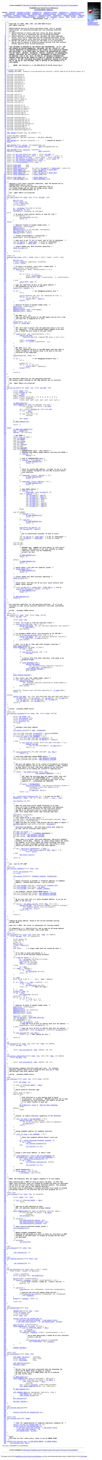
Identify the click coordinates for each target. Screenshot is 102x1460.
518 (5, 816)
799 (5, 1248)
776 (5, 1212)
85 (5, 151)
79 (5, 142)
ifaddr (21, 391)
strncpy (16, 991)
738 (5, 1154)
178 (5, 294)
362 (5, 577)
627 (5, 984)
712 (5, 1114)
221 (5, 360)
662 (5, 1037)
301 (5, 483)
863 (5, 1346)
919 (5, 1432)
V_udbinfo (36, 1220)
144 (5, 242)
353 (5, 563)
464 (5, 733)
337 (5, 538)
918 (5, 1431)
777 (5, 1214)
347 (5, 554)
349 (5, 557)
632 (5, 991)
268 (5, 432)
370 (5, 589)
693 (5, 1085)
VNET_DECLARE (11, 150)
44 (5, 88)
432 (5, 684)
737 (5, 1153)
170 (5, 282)
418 (5, 663)
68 (5, 125)
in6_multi (25, 1357)
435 (5, 689)
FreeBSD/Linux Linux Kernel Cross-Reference (28, 1456)
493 (5, 778)
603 (5, 947)
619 (5, 971)
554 (5, 872)
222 (5, 362)
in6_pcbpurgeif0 (25, 1220)
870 (5, 1357)
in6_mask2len (30, 819)
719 (5, 1125)
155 (5, 259)
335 (5, 535)
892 (5, 1391)
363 (5, 578)
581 (5, 913)
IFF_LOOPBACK (34, 736)
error (18, 723)
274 (5, 441)
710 (5, 1111)
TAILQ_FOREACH (18, 405)
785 (5, 1226)
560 (5, 881)
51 (5, 99)
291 (5, 468)
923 (5, 1438)
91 (5, 160)
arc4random (36, 276)
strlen (26, 211)
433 (5, 686)
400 (5, 635)
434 (5, 687)
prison (21, 202)
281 (5, 452)
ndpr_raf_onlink (22, 832)
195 (5, 320)
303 (5, 486)
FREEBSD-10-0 (36, 14)
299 (5, 480)
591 (5, 928)
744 (5, 1163)
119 (5, 203)
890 (5, 1388)
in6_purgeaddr (25, 1216)
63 (5, 117)
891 (5, 1389)
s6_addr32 (36, 733)
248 (5, 402)
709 (5, 1110)
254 (5, 411)
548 (5, 862)
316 (5, 506)
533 (5, 839)
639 (5, 1002)
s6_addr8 (20, 1019)
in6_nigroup (11, 1044)
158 (5, 263)
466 (5, 736)
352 (5, 561)
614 (5, 964)
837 (5, 1306)
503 (5, 793)
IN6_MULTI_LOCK (18, 1365)
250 (5, 405)
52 (5, 100)
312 (5, 500)
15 (5, 44)
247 (5, 400)
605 (5, 950)
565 (5, 888)
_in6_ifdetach (12, 1194)
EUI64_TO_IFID (18, 168)
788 (5, 1231)
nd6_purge (23, 1242)
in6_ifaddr (23, 716)
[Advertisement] (94, 60)
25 (5, 59)
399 (5, 633)
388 (5, 617)
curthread (20, 208)
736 (5, 1151)
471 (5, 744)
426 (5, 675)
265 (5, 428)
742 (5, 1160)
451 (5, 713)
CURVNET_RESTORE (19, 1348)
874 (5, 1363)
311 (5, 498)
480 (5, 758)
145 (5, 243)
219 (5, 357)
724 (5, 1133)
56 (5, 107)
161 (5, 268)
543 (5, 855)
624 (5, 979)
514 (5, 810)
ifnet (34, 154)
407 (5, 646)
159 (5, 265)
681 (5, 1067)
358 (5, 570)
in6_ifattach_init (13, 1418)
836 (5, 1305)
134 (5, 226)
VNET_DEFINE (11, 133)
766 (5, 1197)
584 (5, 918)
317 (5, 507)
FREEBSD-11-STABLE (77, 12)
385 (5, 612)
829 (5, 1294)
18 (5, 48)
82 (5, 147)
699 (5, 1094)
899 (5, 1401)
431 (5, 683)
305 (5, 489)
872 (5, 1360)
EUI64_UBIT (17, 167)
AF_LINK (47, 406)
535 (5, 842)
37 (5, 77)
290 (5, 466)
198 (5, 325)
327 (5, 523)
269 (5, 434)
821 (5, 1282)
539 (5, 848)
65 (5, 120)
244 (5, 395)
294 (5, 472)
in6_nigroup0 (11, 934)
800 (5, 1249)
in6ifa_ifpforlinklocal (26, 796)
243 (5, 394)
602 (5, 945)
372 (5, 592)
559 (5, 879)
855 (5, 1334)
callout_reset (18, 1318)
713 (5, 1116)
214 (5, 349)
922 (5, 1437)
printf (22, 296)
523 (5, 824)
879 (5, 1371)
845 (5, 1318)
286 (5, 460)
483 (5, 762)
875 (5, 1365)
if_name (25, 627)
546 (5, 859)
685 (5, 1073)
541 (5, 852)
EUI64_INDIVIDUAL (19, 171)
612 (5, 961)
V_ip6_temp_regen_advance (25, 1322)
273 (5, 440)
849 (5, 1325)
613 (5, 962)
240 (5, 389)
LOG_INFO (29, 335)
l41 (48, 17)
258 (5, 417)
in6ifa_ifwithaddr (30, 1140)
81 (5, 145)
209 (5, 342)
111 (5, 191)
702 (5, 1099)
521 (5, 821)
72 (5, 131)
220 (5, 359)
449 (5, 710)
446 (5, 706)
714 (5, 1117)
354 (5, 564)
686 (5, 1074)
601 (5, 944)
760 (5, 1188)
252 (5, 408)
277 (5, 446)
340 (5, 543)
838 (5, 1308)
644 (5, 1010)
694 (5, 1087)
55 (5, 105)
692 (5, 1083)
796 (5, 1243)
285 (5, 458)
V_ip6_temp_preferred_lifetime (28, 1320)
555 (5, 873)
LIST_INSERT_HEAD (26, 1386)
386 (5, 613)
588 (5, 924)
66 (5, 122)
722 (5, 1130)
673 (5, 1054)
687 (5, 1076)
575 (5, 904)
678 (5, 1062)
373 (5, 594)
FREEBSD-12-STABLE (50, 12)
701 (5, 1097)
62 (5, 116)
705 (5, 1103)
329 (5, 526)
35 (5, 74)
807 (5, 1260)
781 (5, 1220)
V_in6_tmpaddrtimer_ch (21, 147)
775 (5, 1211)
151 (5, 253)
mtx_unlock (23, 217)
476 (5, 752)
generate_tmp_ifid (22, 156)
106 (5, 183)
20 (5, 51)
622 (5, 976)
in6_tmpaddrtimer (13, 1308)
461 (5, 729)
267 (5, 431)
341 (5, 544)
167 (5, 277)
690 (5, 1080)
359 (5, 572)
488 (5, 770)
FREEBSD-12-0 (63, 12)
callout (24, 145)
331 (5, 529)
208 (5, 340)
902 (5, 1406)
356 (5, 567)
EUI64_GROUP (17, 170)
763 (5, 1193)
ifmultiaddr (23, 1360)
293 (5, 471)
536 (5, 844)
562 (5, 884)
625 (5, 981)
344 (5, 549)
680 (5, 1065)
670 (5, 1050)
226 (5, 368)
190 (5, 312)
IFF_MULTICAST (35, 1119)
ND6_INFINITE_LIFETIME (47, 758)
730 (5, 1142)
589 (5, 925)
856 (5, 1335)
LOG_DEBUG (29, 626)
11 (5, 38)
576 (5, 905)
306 (5, 491)
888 (5, 1385)
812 (5, 1268)
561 (5, 882)
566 (5, 890)
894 (5, 1394)
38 (5, 79)
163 (5, 271)
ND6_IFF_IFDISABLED (44, 1156)
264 (5, 426)
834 (5, 1302)
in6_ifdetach (11, 1248)
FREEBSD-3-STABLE (29, 17)
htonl (47, 733)
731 (5, 1143)
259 (5, 418)
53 (5, 102)
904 (5, 1409)
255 (5, 412)
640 (5, 1004)
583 (5, 916)
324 (5, 518)
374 (5, 595)
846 (5, 1320)
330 (5, 527)
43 (5, 87)
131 (5, 222)
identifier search (36, 5)
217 (5, 354)
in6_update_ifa (29, 772)
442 (5, 699)
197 (5, 323)
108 (5, 186)
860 (5, 1342)
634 (5, 994)
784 (5, 1225)
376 (5, 598)
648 (5, 1016)
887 (5, 1383)
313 (5, 501)
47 (5, 93)
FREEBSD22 (41, 17)
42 (5, 85)
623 (5, 977)
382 (5, 607)
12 (5, 39)
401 (5, 637)
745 (5, 1165)
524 (5, 825)
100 (5, 174)
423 (5, 670)
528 (5, 832)
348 (5, 555)
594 (5, 933)
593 (5, 931)
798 (5, 1246)
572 (5, 899)
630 (5, 988)
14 (5, 42)
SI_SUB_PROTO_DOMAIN (35, 1441)
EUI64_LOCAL (17, 173)
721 (5, 1128)
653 (5, 1024)
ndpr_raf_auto (21, 833)
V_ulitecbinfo (38, 1222)
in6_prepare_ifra (19, 730)
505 (5, 796)
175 (5, 289)
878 (5, 1369)
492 (5, 776)
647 (5, 1014)
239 (5, 388)
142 (5, 239)
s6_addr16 (20, 1017)
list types (64, 5)
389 (5, 618)
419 (5, 664)
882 (5, 1375)
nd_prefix (22, 721)
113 (5, 194)
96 (5, 168)
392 (5, 623)
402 (5, 638)
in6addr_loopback (39, 876)
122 (5, 208)
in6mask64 (41, 730)
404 (5, 641)
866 (5, 1351)
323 (5, 517)
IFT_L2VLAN (21, 441)
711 (5, 1113)
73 (5, 133)
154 (5, 257)
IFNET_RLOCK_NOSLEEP (20, 646)
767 (5, 1199)
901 (5, 1404)
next (31, 1197)
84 (5, 150)
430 (5, 681)
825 (5, 1288)
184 (5, 303)
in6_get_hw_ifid (13, 388)
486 (5, 767)
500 (5, 789)
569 (5, 895)
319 (5, 511)
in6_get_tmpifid (13, 1269)
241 (5, 391)
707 (5, 1107)
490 (5, 773)
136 (5, 229)
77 (5, 139)
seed (22, 262)
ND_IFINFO (23, 1105)
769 (5, 1202)
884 (5, 1378)
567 (5, 891)
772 (5, 1206)
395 (5, 627)
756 (5, 1182)
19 (5, 50)
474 (5, 749)
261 (5, 421)
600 (5, 942)
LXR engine (83, 1456)
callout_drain (18, 1412)
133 (5, 225)
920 (5, 1434)
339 (5, 541)
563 (5, 885)
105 (5, 182)
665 (5, 1042)
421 (5, 667)
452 (5, 715)
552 (5, 868)
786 (5, 1228)
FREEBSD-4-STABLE (14, 17)
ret (62, 257)
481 (5, 759)
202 (5, 331)
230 (5, 374)
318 (5, 509)
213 (5, 348)
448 (5, 709)
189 (5, 311)
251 (5, 406)
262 (5, 423)
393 (5, 624)
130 (5, 220)
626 (5, 982)
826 (5, 1289)
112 (5, 193)
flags (34, 1105)
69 (5, 127)
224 (5, 365)
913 (5, 1423)
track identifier (73, 5)
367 (5, 584)
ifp (30, 197)
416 (5, 660)
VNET (40, 147)
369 (5, 587)
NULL (29, 411)
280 (5, 451)
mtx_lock (16, 210)
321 (5, 514)
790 (5, 1234)
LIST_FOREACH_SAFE (20, 1392)
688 (5, 1077)
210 (5, 343)
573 (5, 901)
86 (5, 153)
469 (5, 741)
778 (5, 1216)
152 (5, 254)
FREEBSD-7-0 (32, 15)
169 (5, 280)
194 (5, 319)
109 (5, 188)
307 (5, 492)
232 (5, 377)
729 (5, 1140)
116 (5, 199)
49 (5, 96)
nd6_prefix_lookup (28, 848)
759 (5, 1186)
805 (5, 1257)
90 (5, 159)
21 (5, 53)
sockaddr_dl (23, 392)
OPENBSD (54, 17)
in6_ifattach (11, 1079)
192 (5, 316)
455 (5, 719)
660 (5, 1034)
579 (5, 910)
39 (5, 81)
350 (5, 558)
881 (5, 1374)
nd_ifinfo (22, 1275)
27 (5, 62)
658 (5, 1031)
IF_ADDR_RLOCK (18, 403)
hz (39, 1322)
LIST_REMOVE (24, 1394)
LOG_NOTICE (36, 785)
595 (5, 934)
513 (5, 809)
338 (5, 540)
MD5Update (16, 229)
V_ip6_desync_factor (49, 1320)
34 (5, 73)
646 (5, 1013)
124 (5, 211)
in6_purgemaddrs (22, 162)
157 (5, 262)
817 (5, 1275)
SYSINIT (9, 1441)
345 (5, 551)
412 (5, 653)
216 (5, 352)
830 (5, 1295)
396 (5, 629)
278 (5, 448)
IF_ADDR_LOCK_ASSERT (20, 429)
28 (5, 64)
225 (5, 366)
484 (5, 764)
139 (5, 234)
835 (5, 1303)
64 (5, 119)
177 (5, 292)
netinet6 (40, 10)
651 (5, 1020)
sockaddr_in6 (52, 885)
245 (5, 397)
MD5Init (16, 228)
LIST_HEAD (16, 1357)
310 (5, 497)
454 (5, 718)
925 (5, 1441)
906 (5, 1412)
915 (5, 1426)
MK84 (67, 17)
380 (5, 604)
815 (5, 1272)
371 (5, 590)
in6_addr (48, 154)
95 (5, 167)
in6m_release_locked (27, 1395)
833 (5, 1300)
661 (5, 1036)
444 (5, 703)
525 (5, 827)
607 (5, 953)
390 (5, 620)
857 (5, 1337)
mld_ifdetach (18, 1398)
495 (5, 781)
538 (5, 847)
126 (5, 214)
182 (5, 300)
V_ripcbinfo (17, 151)
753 (5, 1177)
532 (5, 838)
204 (5, 334)
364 (5, 580)
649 (5, 1017)
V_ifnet (32, 647)
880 (5, 1372)
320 (5, 512)
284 (5, 457)
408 (5, 647)
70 (5, 128)
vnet (30, 1311)
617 (5, 968)
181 (5, 299)
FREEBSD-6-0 (57, 15)
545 (5, 858)
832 (5, 1298)
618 (5, 970)
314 (5, 503)
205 (5, 335)
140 (5, 236)
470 (5, 742)
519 (5, 818)
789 (5, 1232)
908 (5, 1415)
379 (5, 603)
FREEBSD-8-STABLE (74, 14)
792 (5, 1237)
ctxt (21, 200)
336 (5, 537)
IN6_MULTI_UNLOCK (19, 1401)
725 (5, 1134)
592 (5, 930)
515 (5, 812)
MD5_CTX (16, 200)
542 (5, 853)
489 (5, 772)
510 (5, 804)
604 (5, 948)
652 (5, 1022)
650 (5, 1019)
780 (5, 1219)
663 (5, 1039)
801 (5, 1251)
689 (5, 1079)
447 (5, 707)
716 (5, 1120)
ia (29, 716)
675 (5, 1057)
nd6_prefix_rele (25, 855)
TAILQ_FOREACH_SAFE (20, 1211)
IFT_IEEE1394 (22, 448)
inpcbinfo (26, 150)
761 (5, 1189)
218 (5, 355)
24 (5, 57)
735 (5, 1150)
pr (26, 202)
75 (5, 136)
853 (5, 1331)
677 (5, 1060)
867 (5, 1352)
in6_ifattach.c (48, 10)
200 (5, 328)
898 (5, 1400)
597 (5, 938)
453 (5, 716)
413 (5, 655)
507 (5, 799)
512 (5, 807)
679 (5, 1064)
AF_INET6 (41, 887)
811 (5, 1266)
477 (5, 753)
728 (5, 1139)
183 (5, 302)
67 (5, 124)
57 (5, 108)
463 (5, 732)
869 (5, 1355)
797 (5, 1245)
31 (5, 68)
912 (5, 1421)
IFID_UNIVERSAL (18, 179)
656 (5, 1028)
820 (5, 1280)
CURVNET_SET (17, 1311)
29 (5, 65)
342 (5, 546)
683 (5, 1070)
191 (5, 314)
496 (5, 782)
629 (5, 987)
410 (5, 650)
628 (5, 985)
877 (5, 1368)
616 (5, 967)
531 (5, 836)
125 (5, 213)
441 (5, 698)
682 (5, 1068)
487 (5, 769)
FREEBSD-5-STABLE (70, 15)
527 (5, 830)
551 (5, 867)
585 (5, 919)
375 (5, 597)
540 (5, 850)
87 (5, 154)
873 (5, 1361)
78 (5, 140)
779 (5, 1217)
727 (5, 1137)
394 (5, 626)
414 (5, 656)
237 (5, 385)
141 (5, 237)
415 (5, 658)
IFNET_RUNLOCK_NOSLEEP (34, 669)
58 (5, 110)
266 (5, 429)
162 (5, 269)
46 (5, 91)
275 (5, 443)
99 (5, 173)
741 (5, 1159)
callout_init (18, 1424)
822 (5, 1283)
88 (5, 156)
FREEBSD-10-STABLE (23, 14)
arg (26, 1308)
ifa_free (16, 801)
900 (5, 1403)
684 (5, 1071)
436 (5, 690)
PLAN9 (73, 17)
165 (5, 274)
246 (5, 398)
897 (5, 1398)
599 (5, 941)
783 (5, 1223)
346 (5, 552)
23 (5, 56)
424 (5, 672)
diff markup (26, 5)
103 (5, 179)
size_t (15, 395)
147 (5, 246)
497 (5, 784)
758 (5, 1185)
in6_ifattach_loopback (24, 160)
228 (5, 371)
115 (5, 197)
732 (5, 1145)
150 (5, 251)
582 (5, 915)
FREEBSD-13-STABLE (24, 12)
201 (5, 329)
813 (5, 1269)
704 (5, 1102)
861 (5, 1343)
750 (5, 1173)
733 (5, 1146)
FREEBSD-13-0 (37, 12)
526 (5, 829)
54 (5, 104)
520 (5, 819)
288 (5, 463)
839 (5, 1309)
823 (5, 1285)
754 (5, 1179)
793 (5, 1239)
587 (5, 922)
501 (5, 790)
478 (5, 755)
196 (5, 322)
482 (5, 761)
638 (5, 1001)
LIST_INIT (16, 1363)
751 (5, 1174)
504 (5, 795)
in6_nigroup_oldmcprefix (16, 1056)
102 (5, 177)
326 (5, 521)
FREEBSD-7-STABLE (19, 15)
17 (5, 47)
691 (5, 1082)
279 (5, 449)
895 (5, 1395)
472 (5, 746)
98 (5, 171)
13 (5, 41)
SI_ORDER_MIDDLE (51, 1441)
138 (5, 233)
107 (5, 185)
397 (5, 630)
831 (5, 1297)
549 (5, 864)
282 (5, 454)
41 (5, 84)
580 (5, 911)
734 (5, 1148)
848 (5, 1323)
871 (5, 1358)
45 (5, 90)
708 (5, 1108)
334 (5, 534)
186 (5, 306)
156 (5, 260)
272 (5, 438)
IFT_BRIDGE (21, 438)
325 (5, 520)
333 (5, 532)
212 (5, 346)
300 (5, 481)
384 (5, 610)
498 (5, 785)
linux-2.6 (61, 17)
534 (5, 841)
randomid (27, 1280)
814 (5, 1271)
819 (5, 1279)
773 (5, 1208)
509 (5, 802)
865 (5, 1349)
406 (5, 644)
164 (5, 273)
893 (5, 1392)
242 (5, 392)
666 (5, 1044)
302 (5, 484)
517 (5, 815)
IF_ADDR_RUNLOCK (19, 421)
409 (5, 649)
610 (5, 958)
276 (5, 445)
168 (5, 279)
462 (5, 730)
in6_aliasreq (23, 718)
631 (5, 990)
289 (5, 464)
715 (5, 1119)
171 (5, 283)
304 (5, 488)
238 (5, 386)
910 (5, 1418)
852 (5, 1329)
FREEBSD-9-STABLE (49, 14)
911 (5, 1420)
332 (5, 531)
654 (5, 1025)
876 (5, 1366)
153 (5, 256)
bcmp (18, 269)
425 (5, 673)
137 (5, 231)
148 (5, 248)
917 (5, 1429)
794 (5, 1240)
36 (5, 76)
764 (5, 1194)
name (43, 934)
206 (5, 337)
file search (57, 5)
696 (5, 1090)
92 (5, 162)
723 (5, 1131)
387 (5, 615)
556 (5, 875)
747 (5, 1168)
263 (5, 425)
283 (5, 455)
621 (5, 974)
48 (5, 94)
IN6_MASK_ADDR (18, 824)
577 (5, 907)
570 (5, 896)
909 (5, 1417)
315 (5, 504)
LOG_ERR (35, 744)
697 (5, 1091)
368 (5, 586)
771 (5, 1205)
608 (5, 954)
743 (5, 1162)
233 (5, 378)
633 (5, 993)
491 (5, 775)
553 (5, 870)
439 (5, 695)
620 (5, 973)
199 (5, 326)
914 (5, 1424)
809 (5, 1263)
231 (5, 375)
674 (5, 1056)
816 (5, 1274)
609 (5, 956)
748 (5, 1169)
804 (5, 1255)
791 (5, 1236)
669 (5, 1048)
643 (5, 1008)
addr (22, 394)
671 (5, 1051)
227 (5, 369)
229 (5, 372)
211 (5, 345)
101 (5, 176)
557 (5, 876)
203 (5, 332)
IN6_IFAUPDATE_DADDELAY (44, 773)
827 (5, 1291)
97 (5, 170)
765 (5, 1196)
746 (5, 1166)
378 (5, 601)
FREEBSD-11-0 (10, 14)
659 (5, 1033)
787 (5, 1229)
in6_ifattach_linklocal (24, 159)
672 (5, 1053)
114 (5, 196)
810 (5, 1265)
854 (5, 1332)
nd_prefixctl (23, 719)
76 (5, 137)
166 (5, 276)
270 (5, 435)
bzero (15, 226)
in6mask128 (52, 876)
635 (5, 996)
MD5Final (16, 233)
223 (5, 363)
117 (5, 200)
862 (5, 1345)
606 (5, 951)
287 (5, 461)
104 (5, 180)
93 (5, 163)
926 (5, 1443)
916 (5, 1428)
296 (5, 475)
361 (5, 575)
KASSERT (16, 798)
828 (5, 1292)
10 (53, 18)
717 (5, 1122)
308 (5, 494)
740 (5, 1157)
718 (5, 1123)
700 (5, 1096)
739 (5, 1156)
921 (5, 1435)
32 (5, 70)
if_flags (24, 736)
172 (5, 285)
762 (5, 1191)
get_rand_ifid (21, 154)
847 (5, 1322)
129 (5, 219)
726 (5, 1136)
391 (5, 621)
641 (5, 1005)
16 (5, 45)
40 (5, 82)
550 (5, 865)
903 (5, 1408)
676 (5, 1059)
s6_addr (43, 168)
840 (5, 1311)
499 (5, 787)
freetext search (47, 5)
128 (5, 217)
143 (5, 240)
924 (5, 1440)
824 (5, 1286)
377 (5, 600)
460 (5, 727)
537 (5, 845)
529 (5, 833)
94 (5, 165)
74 (5, 134)
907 (5, 1414)
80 (5, 143)
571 (5, 898)
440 (5, 696)
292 (5, 469)
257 (5, 415)
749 (5, 1171)
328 (5, 524)
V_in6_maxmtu (21, 1171)
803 (5, 1254)
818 (5, 1277)
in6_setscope (21, 752)
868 (5, 1354)
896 (5, 1397)
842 (5, 1314)
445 (5, 704)
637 (5, 999)
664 (5, 1040)
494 (5, 779)
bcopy (15, 237)
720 (5, 1126)
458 (5, 724)
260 (5, 420)
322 (5, 515)
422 (5, 669)
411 (5, 652)
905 (5, 1411)
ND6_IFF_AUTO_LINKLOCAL (48, 1105)
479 (5, 756)
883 (5, 1377)
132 (5, 223)
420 (5, 666)
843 (5, 1315)
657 (5, 1030)
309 (5, 495)
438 (5, 693)
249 (5, 403)
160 (5, 266)
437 (5, 692)
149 (5, 249)
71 (5, 130)
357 (5, 569)
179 (5, 296)
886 (5, 1381)
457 (5, 723)
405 (5, 643)
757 (5, 1183)
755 (5, 1180)
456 (5, 721)
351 (5, 560)
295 (5, 474)
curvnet (58, 1322)
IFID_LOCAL (17, 177)
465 (5, 735)
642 (5, 1007)
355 (5, 566)
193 (5, 317)
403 (5, 640)
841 (5, 1312)
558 (5, 878)
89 (5, 157)
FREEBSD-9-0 (62, 14)
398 (5, 632)
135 (5, 228)
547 (5, 861)
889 (5, 1386)
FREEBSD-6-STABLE (44, 15)
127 (5, 216)
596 (5, 936)
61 (5, 114)
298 (5, 478)
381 (5, 606)
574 (5, 902)
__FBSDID (10, 71)
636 (5, 997)
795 (5, 1242)
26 (5, 61)
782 (5, 1222)
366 (5, 583)
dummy (28, 1418)
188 (5, 309)
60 (5, 113)
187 (5, 308)
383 (5, 609)
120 (5, 205)
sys (35, 10)
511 (5, 805)
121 (5, 206)
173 (5, 286)
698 (5, 1093)
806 (5, 1259)
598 (5, 939)
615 (5, 965)
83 (5, 148)
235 (5, 382)
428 (5, 678)
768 (5, 1200)
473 (5, 747)
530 (5, 835)
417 (5, 661)
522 (5, 822)
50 (5, 97)
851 (5, 1328)
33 (5, 71)
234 (5, 380)
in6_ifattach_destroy (15, 1408)
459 (5, 726)
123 (5, 210)
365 (5, 581)
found (25, 418)
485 (5, 766)
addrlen (21, 395)
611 (5, 959)
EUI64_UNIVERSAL (19, 174)
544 (5, 856)
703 (5, 1100)
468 (5, 739)
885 (5, 1380)
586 (5, 921)
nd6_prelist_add (36, 850)
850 (5, 1326)
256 (5, 414)
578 (5, 908)
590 (5, 927)
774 (5, 1209)
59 (5, 111)
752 (5, 1176)
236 (5, 383)
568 (5, 893)
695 (5, 1088)
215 (5, 351)
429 (5, 680)
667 (5, 1045)
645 (5, 1011)
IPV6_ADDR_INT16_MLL (36, 1017)
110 (5, 190)
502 (5, 792)
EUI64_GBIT (17, 165)
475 (5, 750)
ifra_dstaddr (22, 885)
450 (5, 712)
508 (5, 801)
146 (5, 245)
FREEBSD (12, 12)
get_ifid (19, 157)
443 (5, 701)
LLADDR (21, 431)
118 (5, 202)
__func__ (53, 798)
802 (5, 1252)
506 (5, 798)
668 (5, 1047)
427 (5, 676)
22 (5, 54)
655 (5, 1027)
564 (5, 887)
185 (5, 305)
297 (5, 477)
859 (5, 1340)
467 (5, 738)
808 (5, 1262)
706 (5, 1105)
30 (5, 67)
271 (5, 437)
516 (5, 813)
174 (5, 288)
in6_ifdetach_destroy (15, 1259)
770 (5, 1203)
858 (5, 1338)
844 (5, 1317)
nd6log (22, 335)
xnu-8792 (80, 17)
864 (5, 1348)
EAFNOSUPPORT (34, 784)
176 (5, 291)
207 (5, 339)
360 (5, 574)
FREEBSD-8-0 (7, 15)
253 (5, 409)
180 (5, 297)
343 (5, 547)
